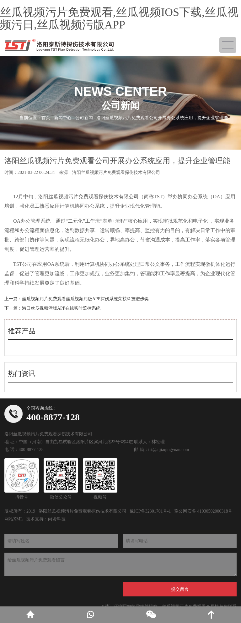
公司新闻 (84, 117)
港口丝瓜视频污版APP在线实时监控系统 (61, 308)
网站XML (13, 519)
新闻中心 (63, 117)
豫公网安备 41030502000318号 (203, 511)
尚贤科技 (57, 519)
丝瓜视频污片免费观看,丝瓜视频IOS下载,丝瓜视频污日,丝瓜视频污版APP (119, 18)
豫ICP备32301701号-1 (150, 511)
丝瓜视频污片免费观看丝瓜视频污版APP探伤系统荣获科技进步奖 (85, 298)
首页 (45, 117)
